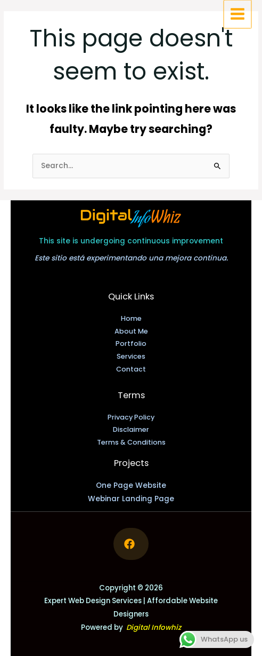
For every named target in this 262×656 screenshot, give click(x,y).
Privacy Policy (131, 417)
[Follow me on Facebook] (131, 544)
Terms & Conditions (131, 442)
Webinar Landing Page (131, 499)
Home (131, 318)
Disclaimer (131, 429)
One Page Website (131, 485)
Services (131, 356)
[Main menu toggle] (238, 13)
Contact (131, 369)
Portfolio (131, 343)
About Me (131, 331)
